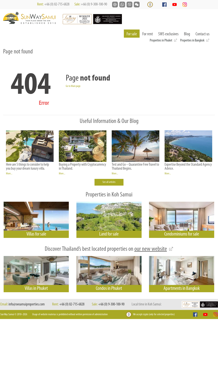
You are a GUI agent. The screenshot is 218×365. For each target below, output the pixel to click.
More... (9, 173)
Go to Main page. (73, 86)
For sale (133, 34)
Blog (187, 34)
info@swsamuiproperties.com (27, 304)
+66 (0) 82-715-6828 (56, 4)
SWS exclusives (168, 34)
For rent (147, 34)
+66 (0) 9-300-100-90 (94, 4)
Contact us (202, 34)
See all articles (109, 182)
